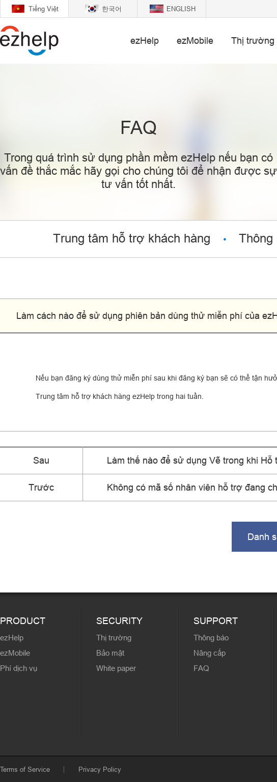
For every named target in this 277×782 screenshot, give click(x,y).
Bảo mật (110, 653)
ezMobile (195, 40)
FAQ (201, 668)
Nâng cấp (209, 653)
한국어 (112, 9)
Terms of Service (25, 769)
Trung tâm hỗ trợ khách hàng (131, 239)
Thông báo (211, 637)
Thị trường (252, 40)
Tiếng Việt (44, 9)
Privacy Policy (99, 769)
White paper (116, 668)
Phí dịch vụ (18, 668)
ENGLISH (181, 9)
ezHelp (144, 40)
